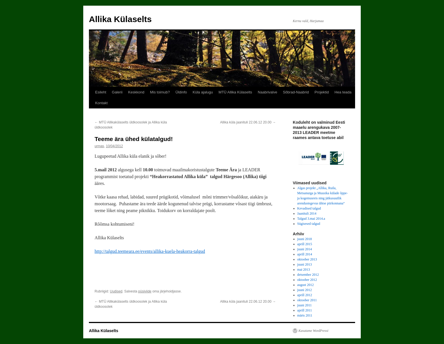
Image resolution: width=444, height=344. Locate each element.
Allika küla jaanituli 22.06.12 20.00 (248, 122)
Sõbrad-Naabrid (296, 92)
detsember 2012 (308, 275)
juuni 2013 (304, 264)
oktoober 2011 (307, 300)
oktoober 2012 (307, 280)
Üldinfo (181, 92)
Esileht (100, 92)
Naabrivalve (267, 92)
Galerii (117, 92)
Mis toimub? (160, 92)
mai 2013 (303, 270)
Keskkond (136, 92)
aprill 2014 (304, 254)
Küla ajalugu (203, 92)
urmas (99, 146)
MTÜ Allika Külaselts (235, 92)
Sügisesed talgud (308, 224)
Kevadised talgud (309, 208)
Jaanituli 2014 (307, 213)
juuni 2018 (304, 239)
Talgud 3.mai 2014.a (311, 219)
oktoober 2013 (307, 259)
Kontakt (101, 103)
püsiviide (144, 291)
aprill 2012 (304, 295)
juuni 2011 (304, 305)
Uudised (116, 291)
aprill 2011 (304, 310)
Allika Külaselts (120, 19)
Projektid (322, 92)
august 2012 (305, 285)
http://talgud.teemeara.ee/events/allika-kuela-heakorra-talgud (150, 251)
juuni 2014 (304, 249)
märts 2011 (304, 315)
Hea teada (342, 92)
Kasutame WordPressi (313, 331)
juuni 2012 (304, 290)
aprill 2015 (304, 244)
